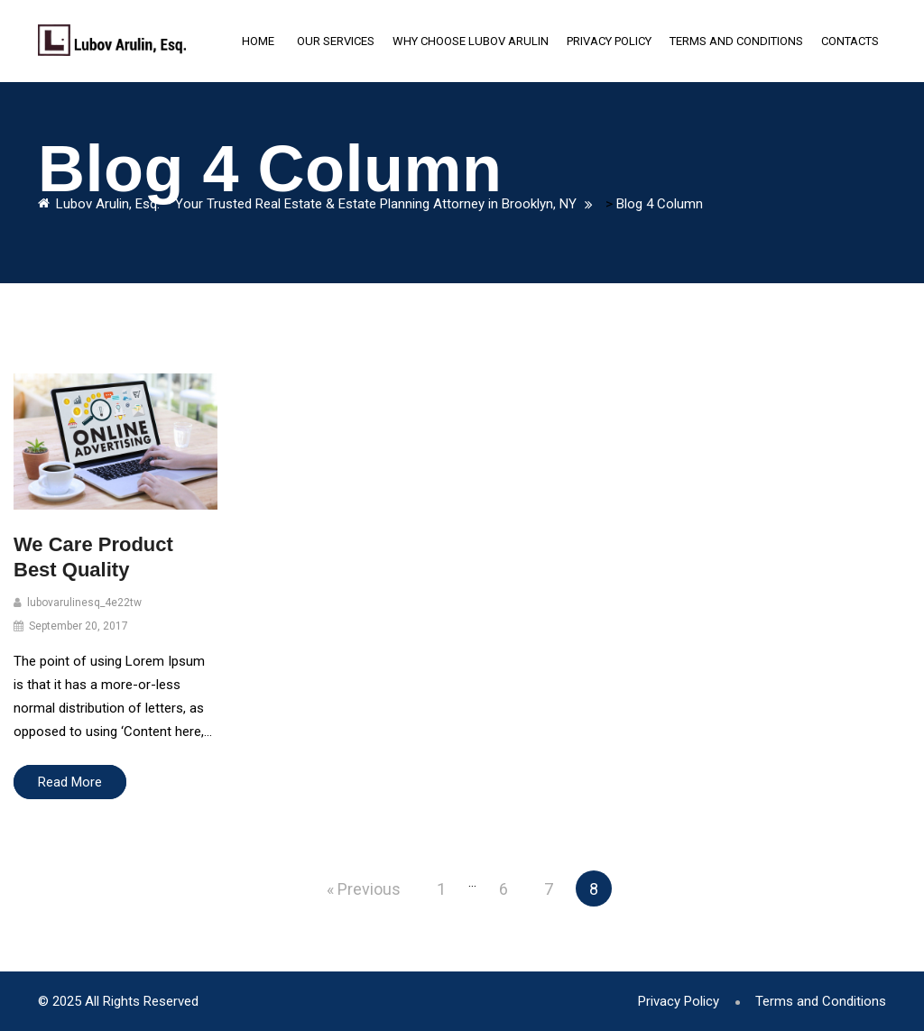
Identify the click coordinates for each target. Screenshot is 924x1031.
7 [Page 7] (548, 888)
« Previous (364, 888)
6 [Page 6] (503, 888)
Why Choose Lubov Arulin (471, 41)
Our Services (335, 41)
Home (258, 41)
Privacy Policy (609, 41)
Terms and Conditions (736, 41)
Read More (70, 782)
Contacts (850, 41)
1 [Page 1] (441, 888)
